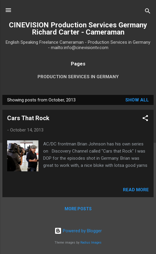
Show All (137, 100)
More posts (78, 208)
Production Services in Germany (78, 76)
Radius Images (91, 242)
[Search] (147, 12)
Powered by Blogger (78, 230)
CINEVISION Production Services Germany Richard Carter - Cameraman (78, 28)
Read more (136, 189)
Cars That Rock (28, 118)
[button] (145, 119)
